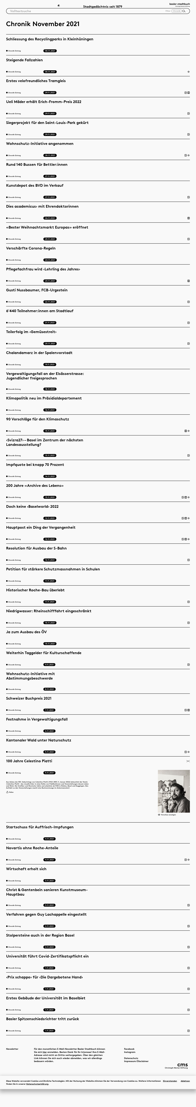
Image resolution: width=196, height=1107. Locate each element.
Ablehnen (185, 1099)
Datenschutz (125, 1074)
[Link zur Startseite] (177, 6)
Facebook (123, 1065)
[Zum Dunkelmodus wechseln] (59, 7)
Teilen (10, 798)
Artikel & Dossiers (19, 7)
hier (53, 1068)
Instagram (123, 1068)
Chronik (45, 7)
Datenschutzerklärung (37, 1102)
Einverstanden (170, 1099)
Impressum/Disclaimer (130, 1077)
